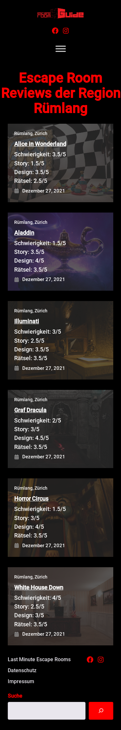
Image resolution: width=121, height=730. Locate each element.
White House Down (38, 587)
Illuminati (26, 321)
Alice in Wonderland (40, 144)
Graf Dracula (30, 410)
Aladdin (24, 232)
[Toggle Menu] (60, 49)
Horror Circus (31, 498)
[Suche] (101, 711)
